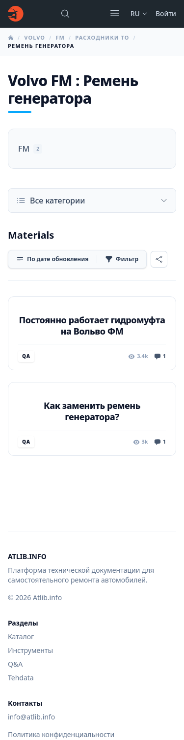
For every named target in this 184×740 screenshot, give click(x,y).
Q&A (15, 664)
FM (60, 37)
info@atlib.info (31, 716)
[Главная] (16, 14)
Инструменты (30, 650)
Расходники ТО (102, 37)
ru (139, 13)
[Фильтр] (121, 259)
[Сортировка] (52, 259)
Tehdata (21, 677)
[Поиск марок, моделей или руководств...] (65, 14)
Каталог (21, 636)
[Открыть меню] (115, 13)
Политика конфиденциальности (61, 734)
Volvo (34, 37)
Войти (166, 13)
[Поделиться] (159, 259)
